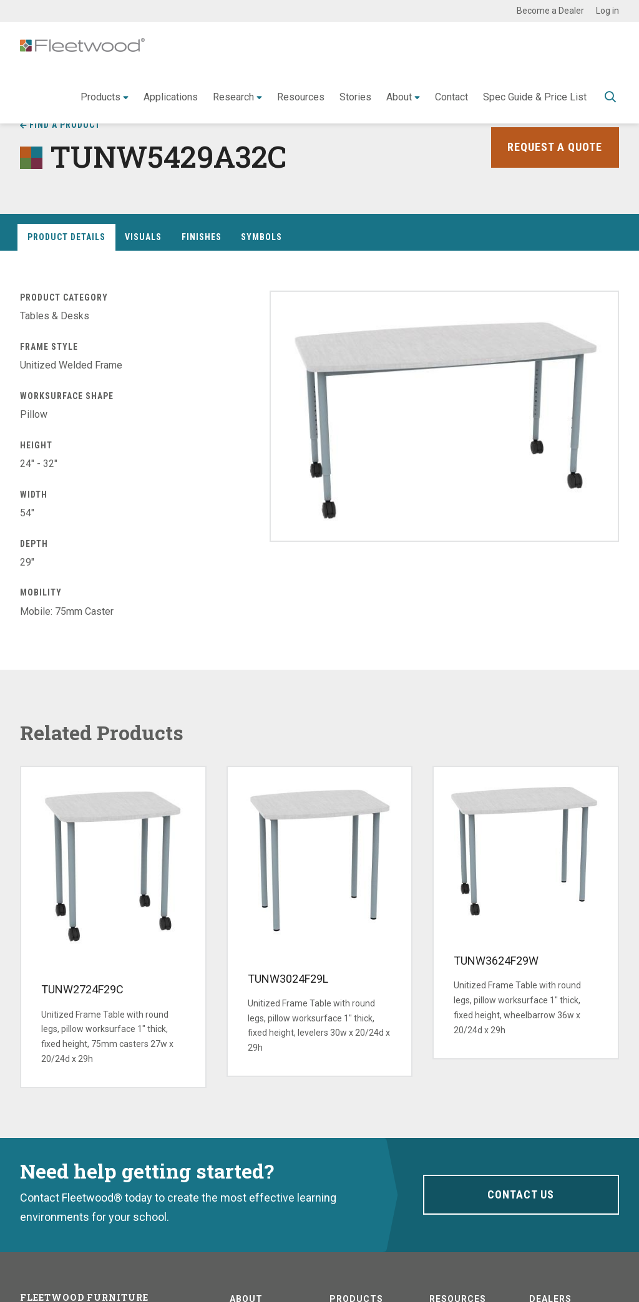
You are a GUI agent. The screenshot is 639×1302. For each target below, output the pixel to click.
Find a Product (64, 125)
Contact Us (520, 1194)
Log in (607, 11)
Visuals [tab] (143, 237)
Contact (451, 97)
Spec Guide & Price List (535, 97)
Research (233, 97)
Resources (300, 97)
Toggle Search (610, 98)
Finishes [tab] (202, 237)
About (399, 97)
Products (100, 97)
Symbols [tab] (261, 237)
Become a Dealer (550, 11)
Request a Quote (554, 146)
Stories (355, 97)
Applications (171, 97)
